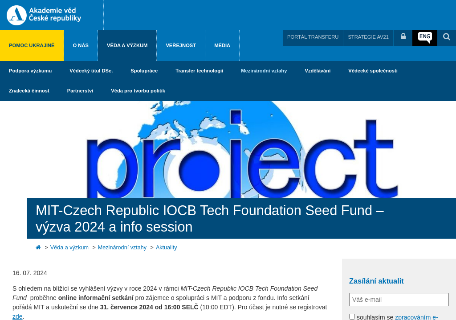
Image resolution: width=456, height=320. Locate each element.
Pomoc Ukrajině (32, 45)
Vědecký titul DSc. (91, 70)
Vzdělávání (317, 70)
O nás (81, 45)
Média (222, 45)
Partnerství (80, 90)
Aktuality (166, 247)
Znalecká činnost (29, 90)
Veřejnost (181, 45)
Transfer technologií (199, 70)
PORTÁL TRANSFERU (312, 37)
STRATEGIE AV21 (368, 37)
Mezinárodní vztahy (264, 70)
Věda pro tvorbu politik (138, 90)
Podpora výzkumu (30, 70)
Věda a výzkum (127, 45)
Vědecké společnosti (373, 70)
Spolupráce (144, 70)
